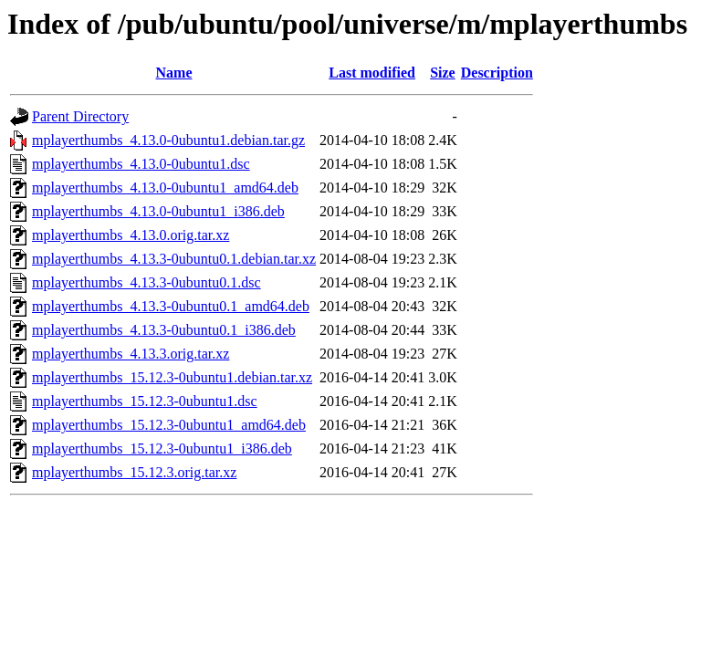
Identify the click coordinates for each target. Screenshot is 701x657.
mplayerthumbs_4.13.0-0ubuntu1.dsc (141, 164)
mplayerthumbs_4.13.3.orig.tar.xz (130, 353)
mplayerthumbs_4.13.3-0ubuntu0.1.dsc (146, 282)
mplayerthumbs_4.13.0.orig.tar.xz (130, 235)
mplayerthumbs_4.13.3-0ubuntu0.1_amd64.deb (170, 306)
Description (497, 72)
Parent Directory (80, 116)
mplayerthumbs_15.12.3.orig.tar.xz (134, 472)
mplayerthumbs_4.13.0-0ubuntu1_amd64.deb (165, 187)
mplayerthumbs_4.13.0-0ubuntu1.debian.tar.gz (168, 140)
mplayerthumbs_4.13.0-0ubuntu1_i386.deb (158, 211)
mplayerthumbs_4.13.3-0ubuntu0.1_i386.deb (164, 330)
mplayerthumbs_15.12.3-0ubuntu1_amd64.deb (169, 425)
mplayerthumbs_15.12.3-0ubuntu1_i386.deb (162, 448)
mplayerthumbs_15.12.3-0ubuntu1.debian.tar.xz (172, 377)
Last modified (372, 72)
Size (442, 72)
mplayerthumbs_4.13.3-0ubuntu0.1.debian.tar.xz (174, 258)
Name (174, 72)
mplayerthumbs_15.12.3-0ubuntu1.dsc (144, 401)
